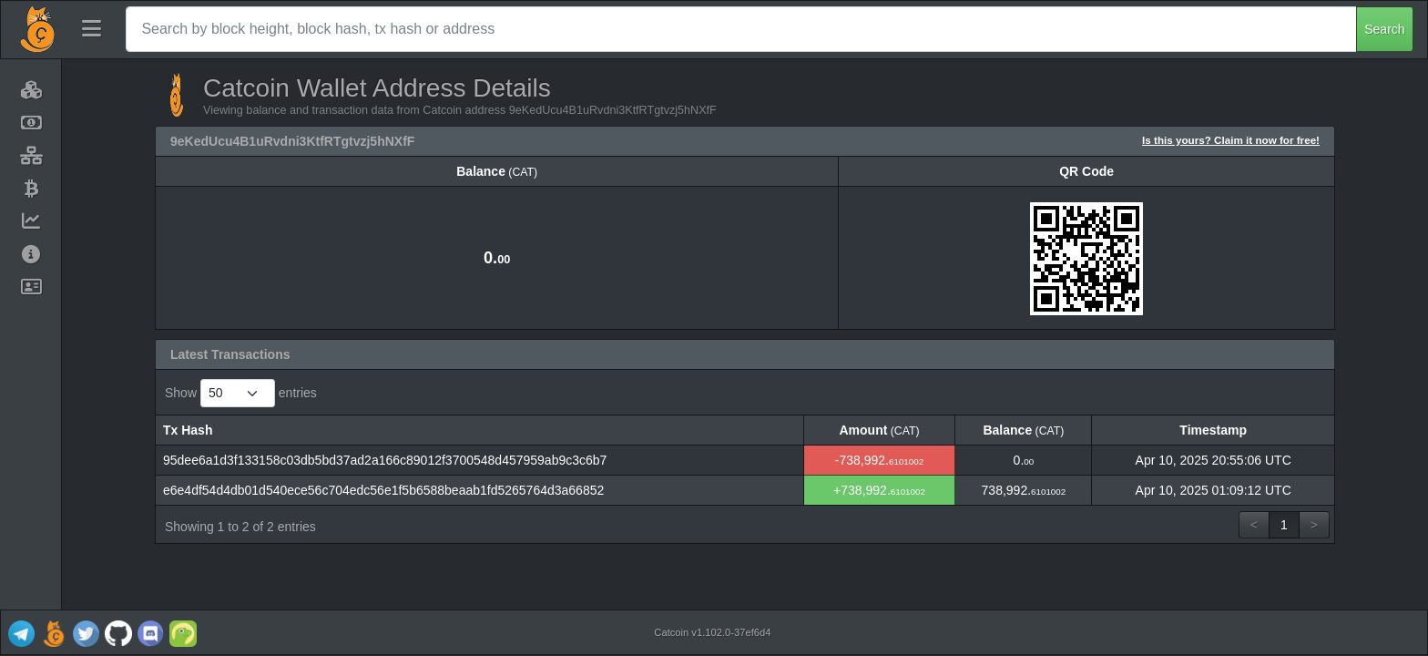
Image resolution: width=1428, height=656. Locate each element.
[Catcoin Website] (53, 632)
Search (1384, 29)
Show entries (241, 393)
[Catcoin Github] (118, 632)
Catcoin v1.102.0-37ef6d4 (712, 632)
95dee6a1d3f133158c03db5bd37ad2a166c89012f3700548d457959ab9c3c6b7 (385, 460)
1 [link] (1284, 525)
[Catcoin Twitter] (85, 632)
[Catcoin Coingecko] (183, 632)
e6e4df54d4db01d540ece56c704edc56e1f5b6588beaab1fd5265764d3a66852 (383, 490)
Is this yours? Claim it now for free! (1231, 140)
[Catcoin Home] (37, 29)
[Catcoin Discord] (150, 632)
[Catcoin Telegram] (21, 632)
